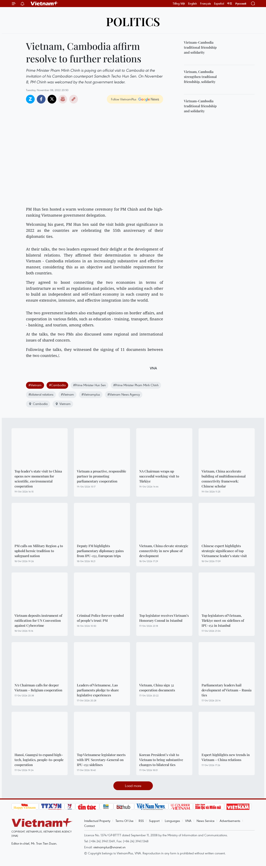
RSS (141, 821)
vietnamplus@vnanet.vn (109, 847)
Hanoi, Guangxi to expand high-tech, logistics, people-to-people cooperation (39, 760)
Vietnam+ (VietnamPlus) (44, 3)
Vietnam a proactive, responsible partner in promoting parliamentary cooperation (101, 476)
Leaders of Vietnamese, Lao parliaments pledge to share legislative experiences (98, 690)
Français (205, 3)
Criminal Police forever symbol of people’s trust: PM (100, 618)
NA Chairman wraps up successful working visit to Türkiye (159, 476)
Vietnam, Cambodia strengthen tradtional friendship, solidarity (200, 76)
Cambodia (38, 404)
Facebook (41, 99)
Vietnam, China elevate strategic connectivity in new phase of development (163, 551)
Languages (172, 821)
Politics (133, 21)
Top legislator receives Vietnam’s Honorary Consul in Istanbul (164, 618)
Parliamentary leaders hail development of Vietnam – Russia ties (226, 690)
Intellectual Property (97, 821)
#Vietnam (35, 385)
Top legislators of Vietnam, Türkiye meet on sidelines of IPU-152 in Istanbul (223, 620)
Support (154, 821)
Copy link (73, 99)
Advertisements (230, 821)
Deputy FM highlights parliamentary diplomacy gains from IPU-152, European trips (100, 551)
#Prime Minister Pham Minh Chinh (136, 385)
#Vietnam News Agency (123, 394)
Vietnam (63, 404)
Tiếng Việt (179, 3)
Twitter (52, 99)
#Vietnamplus (90, 394)
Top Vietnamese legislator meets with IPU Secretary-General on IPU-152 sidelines (101, 760)
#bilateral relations (40, 394)
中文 (229, 3)
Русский (240, 3)
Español (219, 3)
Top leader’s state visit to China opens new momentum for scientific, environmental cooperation (38, 478)
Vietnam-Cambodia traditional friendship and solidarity (200, 47)
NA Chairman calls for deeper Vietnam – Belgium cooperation (38, 687)
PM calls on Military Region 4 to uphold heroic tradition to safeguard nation (39, 551)
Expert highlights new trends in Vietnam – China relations (226, 757)
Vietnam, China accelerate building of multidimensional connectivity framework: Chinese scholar (224, 478)
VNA (188, 821)
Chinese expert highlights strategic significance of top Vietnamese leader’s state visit (224, 551)
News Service (205, 821)
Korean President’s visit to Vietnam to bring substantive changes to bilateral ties (161, 760)
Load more (133, 785)
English (192, 3)
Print (62, 99)
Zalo (30, 99)
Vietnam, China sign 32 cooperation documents (157, 687)
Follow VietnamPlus (123, 99)
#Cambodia (57, 385)
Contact (89, 826)
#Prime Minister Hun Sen (89, 385)
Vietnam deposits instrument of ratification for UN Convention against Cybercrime (38, 620)
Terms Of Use (124, 821)
